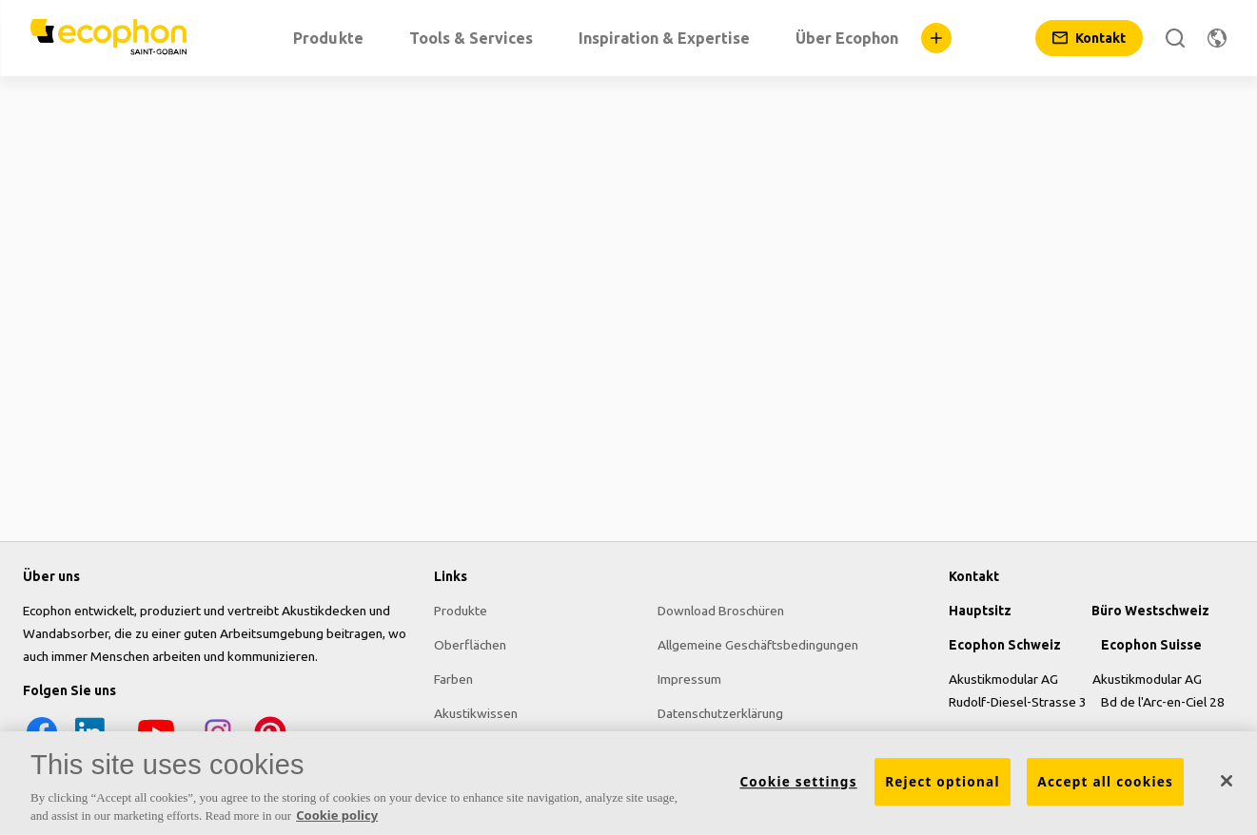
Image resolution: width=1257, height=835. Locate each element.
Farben (453, 679)
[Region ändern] (1217, 38)
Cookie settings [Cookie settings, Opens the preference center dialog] (797, 781)
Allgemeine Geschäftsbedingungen (758, 644)
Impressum (689, 679)
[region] (628, 783)
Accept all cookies (1105, 781)
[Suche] (1175, 38)
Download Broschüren (721, 610)
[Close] (1226, 781)
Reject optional (942, 781)
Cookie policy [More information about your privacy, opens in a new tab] (337, 815)
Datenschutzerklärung (720, 713)
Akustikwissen (476, 713)
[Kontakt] (1089, 38)
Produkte (460, 610)
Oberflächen (470, 644)
